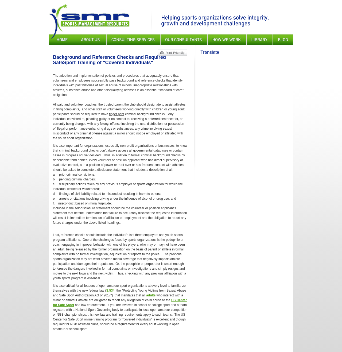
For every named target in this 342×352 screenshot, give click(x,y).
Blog (283, 39)
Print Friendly (172, 52)
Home (62, 39)
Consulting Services (133, 39)
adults (151, 295)
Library (260, 39)
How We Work (227, 39)
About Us (90, 39)
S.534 (110, 290)
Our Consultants (184, 39)
